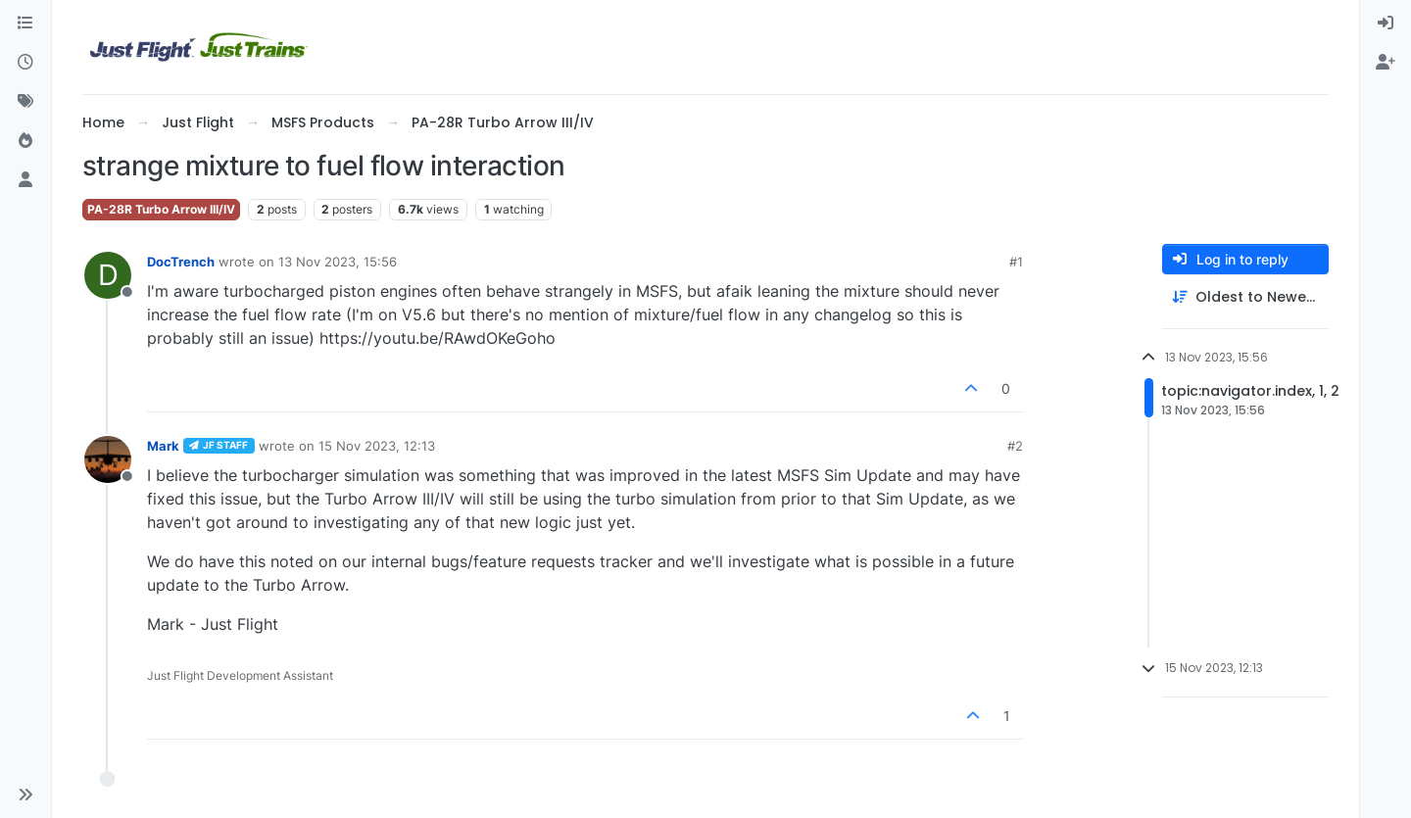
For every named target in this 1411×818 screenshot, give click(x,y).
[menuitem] (1385, 23)
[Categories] (25, 23)
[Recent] (25, 62)
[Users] (25, 180)
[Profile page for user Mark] (107, 459)
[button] (25, 794)
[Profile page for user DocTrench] (107, 275)
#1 (1016, 261)
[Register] (1385, 62)
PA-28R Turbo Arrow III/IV (161, 209)
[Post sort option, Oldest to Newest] (1245, 297)
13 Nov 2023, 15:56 (337, 261)
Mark (163, 446)
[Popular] (25, 141)
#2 (1015, 446)
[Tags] (25, 102)
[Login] (1385, 23)
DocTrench (181, 261)
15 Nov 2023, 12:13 (376, 446)
